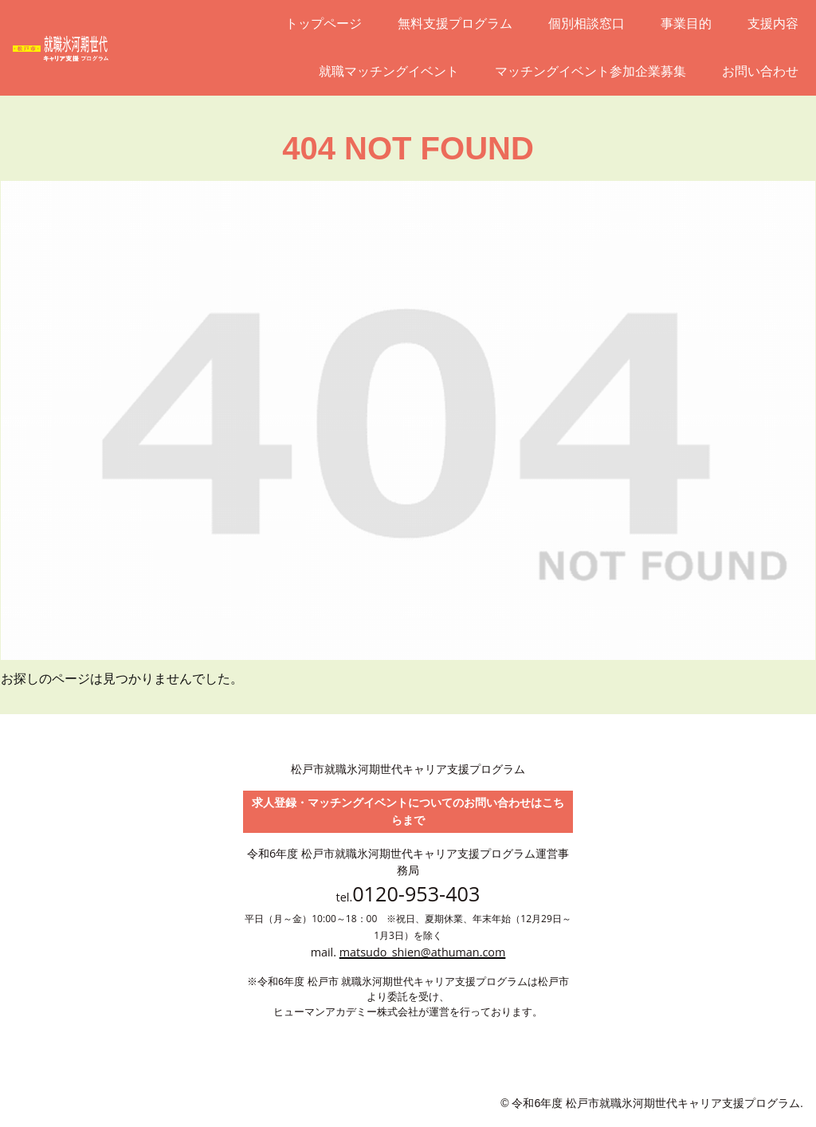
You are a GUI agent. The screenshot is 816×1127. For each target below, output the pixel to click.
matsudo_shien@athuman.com (422, 952)
